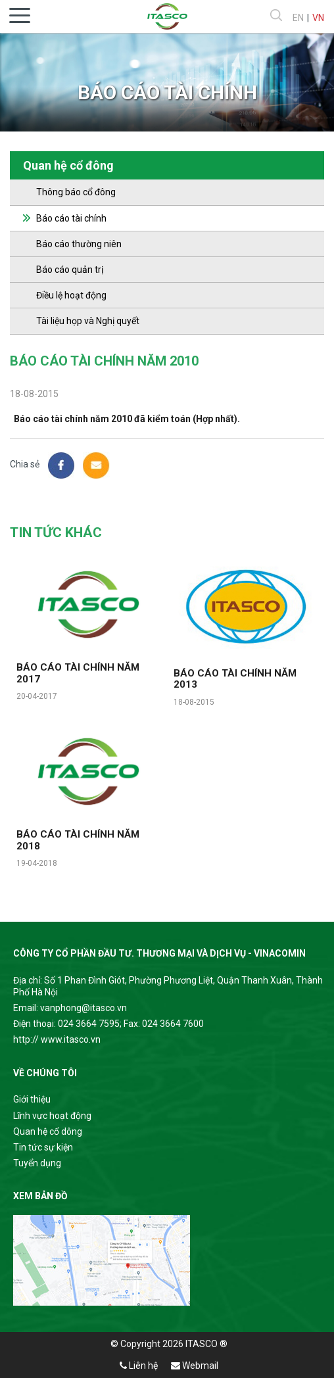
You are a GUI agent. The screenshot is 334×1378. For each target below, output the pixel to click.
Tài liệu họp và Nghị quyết (87, 321)
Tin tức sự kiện (43, 1147)
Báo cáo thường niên (79, 244)
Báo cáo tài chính (71, 218)
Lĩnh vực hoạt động (52, 1115)
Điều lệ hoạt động (71, 295)
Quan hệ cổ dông (47, 1131)
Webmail (194, 1365)
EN (298, 17)
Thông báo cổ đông (76, 192)
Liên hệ (139, 1365)
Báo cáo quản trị (69, 269)
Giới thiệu (32, 1099)
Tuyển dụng (37, 1163)
